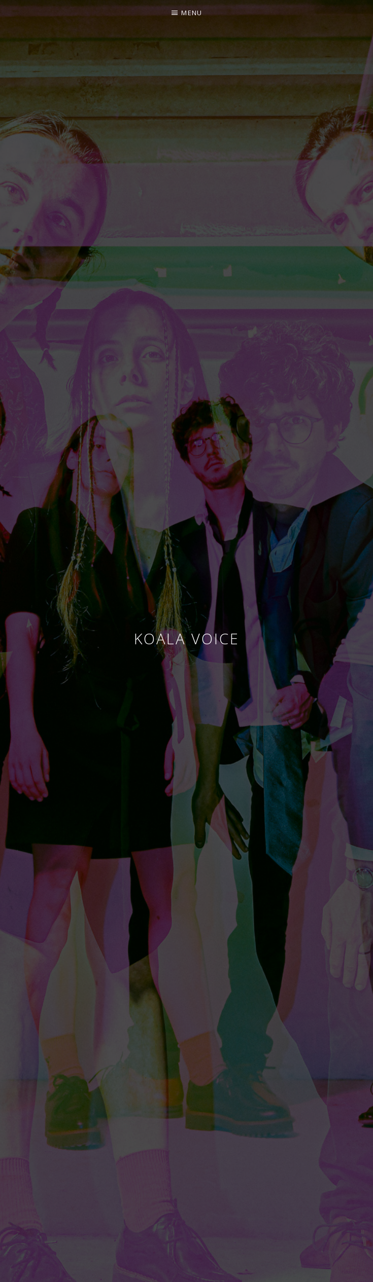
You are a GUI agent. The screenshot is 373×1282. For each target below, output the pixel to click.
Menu (191, 12)
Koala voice (187, 638)
